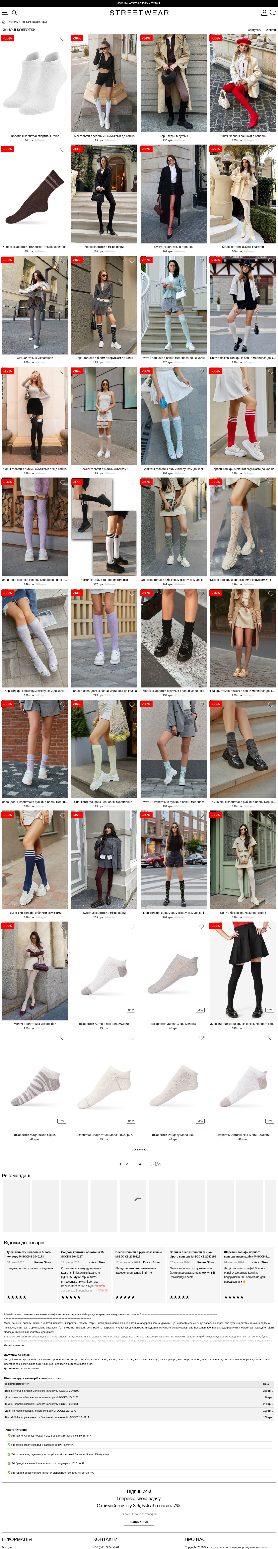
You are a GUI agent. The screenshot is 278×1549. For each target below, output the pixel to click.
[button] (63, 39)
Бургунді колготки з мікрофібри (104, 912)
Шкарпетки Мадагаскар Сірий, (35, 1134)
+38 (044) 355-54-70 (106, 1547)
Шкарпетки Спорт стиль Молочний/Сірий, (104, 1134)
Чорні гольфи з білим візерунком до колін (104, 357)
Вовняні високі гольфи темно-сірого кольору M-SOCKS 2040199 (193, 1254)
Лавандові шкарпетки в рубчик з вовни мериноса (35, 802)
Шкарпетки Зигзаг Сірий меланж (173, 1023)
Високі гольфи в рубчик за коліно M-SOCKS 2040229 (138, 1254)
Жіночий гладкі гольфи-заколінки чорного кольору (243, 1023)
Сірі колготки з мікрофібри (35, 357)
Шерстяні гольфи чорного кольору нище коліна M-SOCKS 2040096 (245, 1255)
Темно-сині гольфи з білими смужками (35, 912)
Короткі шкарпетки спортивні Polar (35, 136)
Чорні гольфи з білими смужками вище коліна (35, 469)
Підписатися (139, 1522)
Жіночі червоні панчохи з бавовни (243, 136)
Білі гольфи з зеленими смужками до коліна (104, 136)
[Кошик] (273, 13)
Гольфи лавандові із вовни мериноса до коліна (104, 690)
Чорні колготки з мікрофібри (104, 246)
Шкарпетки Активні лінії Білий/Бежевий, (243, 1134)
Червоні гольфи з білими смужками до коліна (243, 469)
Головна (4, 22)
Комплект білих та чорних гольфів (104, 579)
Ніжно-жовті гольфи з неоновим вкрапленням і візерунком (104, 802)
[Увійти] (264, 13)
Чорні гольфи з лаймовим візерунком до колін (173, 912)
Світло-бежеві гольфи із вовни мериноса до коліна (243, 357)
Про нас (195, 1539)
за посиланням (30, 1368)
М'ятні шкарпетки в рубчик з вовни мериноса (174, 802)
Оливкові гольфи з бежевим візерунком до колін (174, 579)
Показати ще (139, 1149)
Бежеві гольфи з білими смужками (104, 469)
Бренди (7, 1547)
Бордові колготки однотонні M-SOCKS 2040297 (82, 1254)
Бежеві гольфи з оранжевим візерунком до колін (243, 579)
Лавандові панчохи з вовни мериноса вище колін (35, 579)
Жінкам (13, 22)
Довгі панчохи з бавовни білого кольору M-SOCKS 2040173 (29, 1254)
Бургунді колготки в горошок (173, 246)
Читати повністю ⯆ (15, 1345)
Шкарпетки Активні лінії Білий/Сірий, (104, 1023)
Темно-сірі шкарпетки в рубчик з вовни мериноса (243, 802)
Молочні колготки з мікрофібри (35, 1023)
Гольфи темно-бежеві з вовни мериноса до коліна (243, 690)
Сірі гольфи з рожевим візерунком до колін (35, 690)
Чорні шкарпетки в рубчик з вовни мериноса (173, 690)
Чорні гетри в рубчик (174, 136)
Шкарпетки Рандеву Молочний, (173, 1134)
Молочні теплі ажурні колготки (243, 246)
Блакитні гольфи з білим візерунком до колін (174, 469)
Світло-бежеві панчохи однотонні (243, 912)
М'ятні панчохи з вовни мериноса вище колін (174, 357)
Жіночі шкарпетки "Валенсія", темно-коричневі (35, 246)
